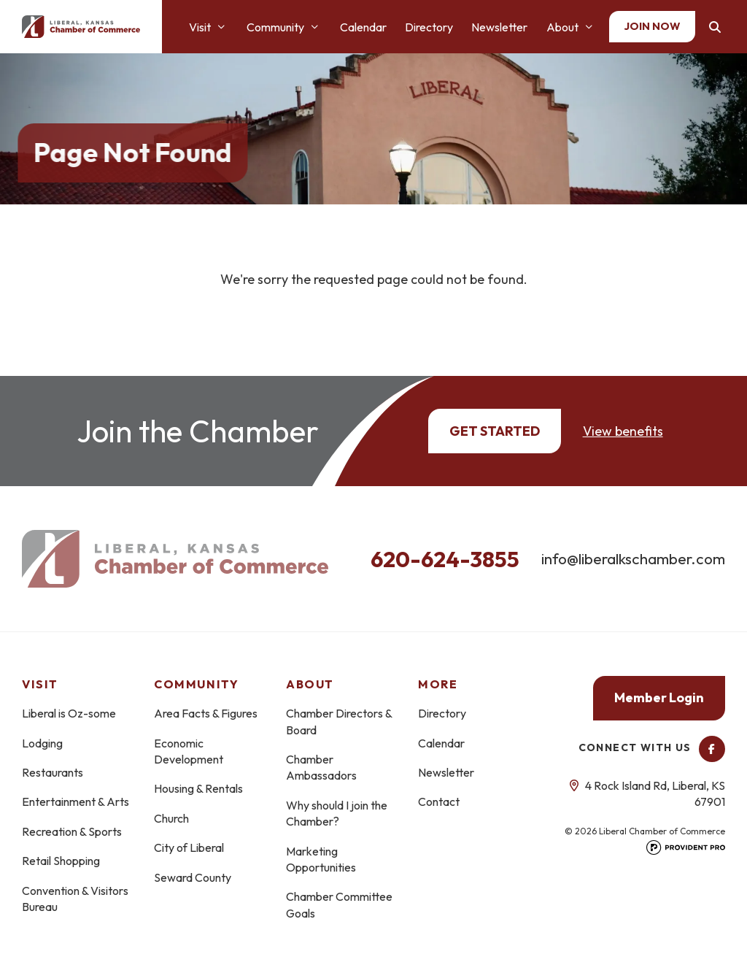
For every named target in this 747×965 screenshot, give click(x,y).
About (562, 27)
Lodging (42, 743)
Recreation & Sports (72, 831)
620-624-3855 (445, 559)
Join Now (652, 26)
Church (171, 818)
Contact (439, 801)
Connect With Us (651, 747)
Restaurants (52, 772)
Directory (429, 27)
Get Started (494, 431)
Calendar (363, 27)
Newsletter (499, 27)
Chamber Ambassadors (321, 767)
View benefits (623, 431)
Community (275, 27)
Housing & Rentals (198, 788)
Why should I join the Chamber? (336, 813)
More (437, 684)
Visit (200, 27)
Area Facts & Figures (206, 713)
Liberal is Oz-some (69, 713)
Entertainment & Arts (75, 801)
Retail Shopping (61, 860)
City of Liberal (189, 847)
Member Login (659, 697)
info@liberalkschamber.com (633, 558)
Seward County (192, 877)
